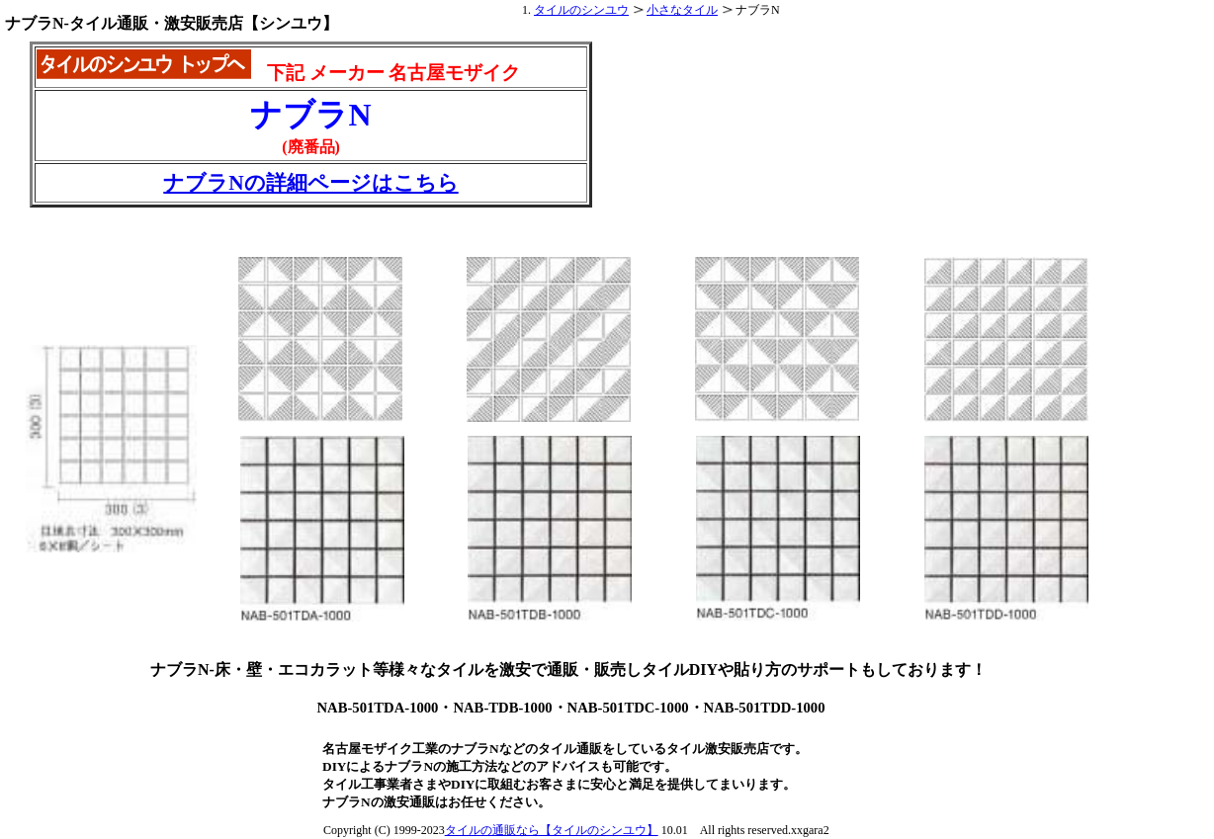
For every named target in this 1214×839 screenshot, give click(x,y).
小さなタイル (682, 10)
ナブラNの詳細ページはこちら (310, 183)
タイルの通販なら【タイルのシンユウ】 (551, 830)
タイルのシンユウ (581, 10)
